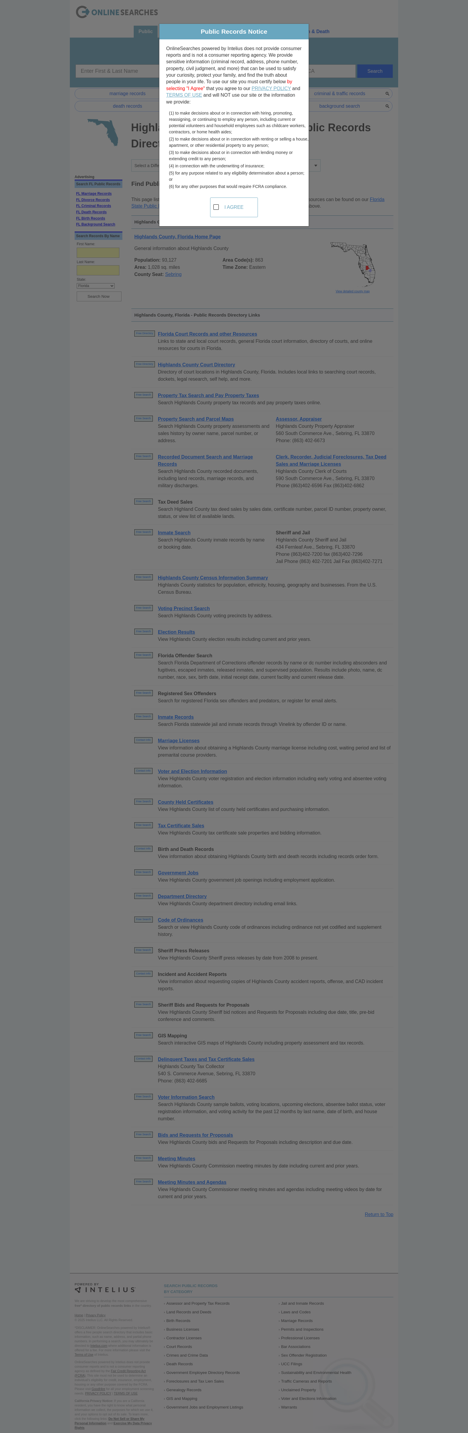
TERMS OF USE (184, 95)
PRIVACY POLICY (271, 88)
